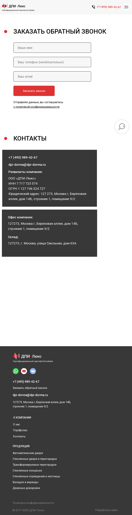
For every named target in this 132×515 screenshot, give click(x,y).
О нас (16, 424)
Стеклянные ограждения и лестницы (36, 476)
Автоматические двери (28, 453)
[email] (52, 76)
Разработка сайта (106, 510)
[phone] (52, 62)
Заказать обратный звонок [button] (30, 388)
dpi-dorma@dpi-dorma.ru (30, 395)
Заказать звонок (34, 91)
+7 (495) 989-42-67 (109, 7)
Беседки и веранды (25, 482)
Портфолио (20, 430)
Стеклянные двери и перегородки (35, 459)
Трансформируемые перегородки (34, 464)
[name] (52, 48)
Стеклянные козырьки (27, 470)
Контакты (19, 436)
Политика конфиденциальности (33, 503)
